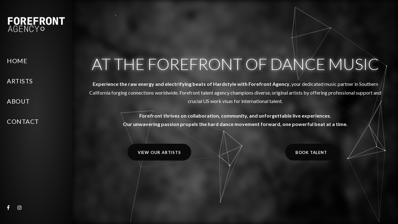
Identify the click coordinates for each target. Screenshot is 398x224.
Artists (20, 81)
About (18, 101)
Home (17, 60)
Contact (23, 121)
